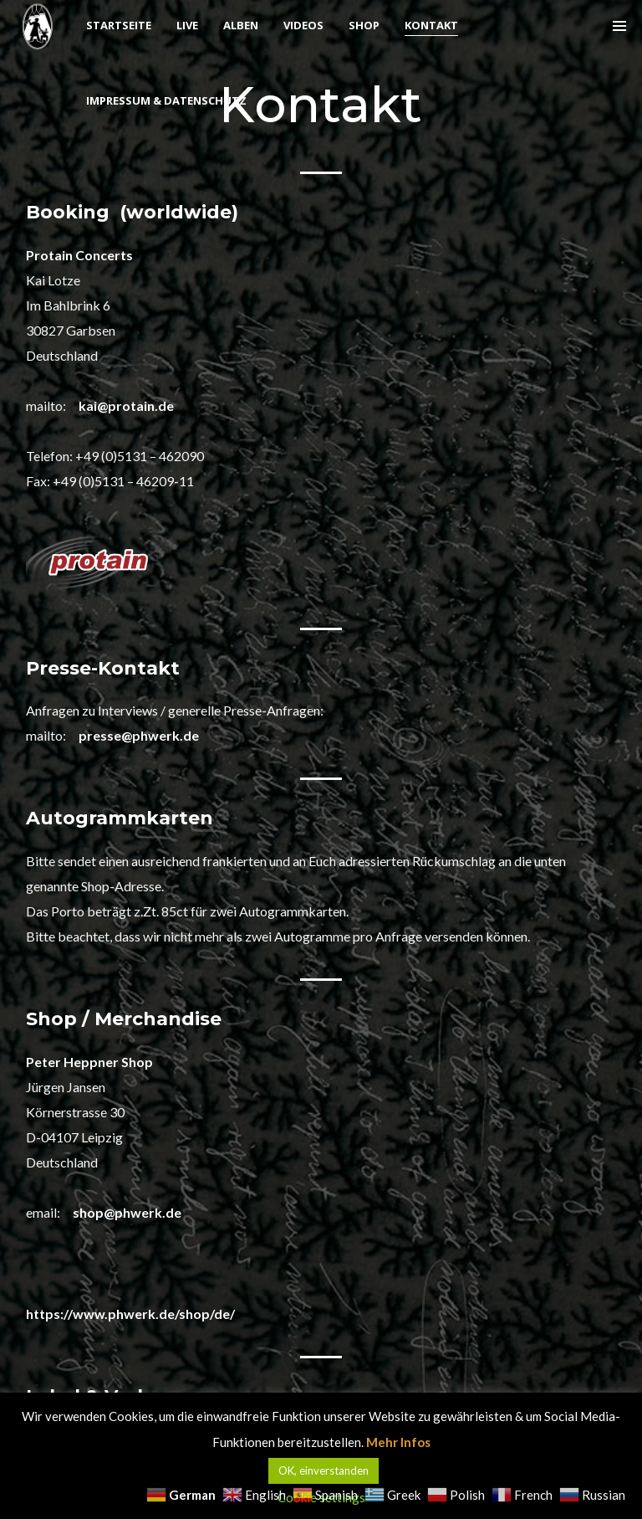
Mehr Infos (398, 1442)
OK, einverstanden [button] (323, 1470)
